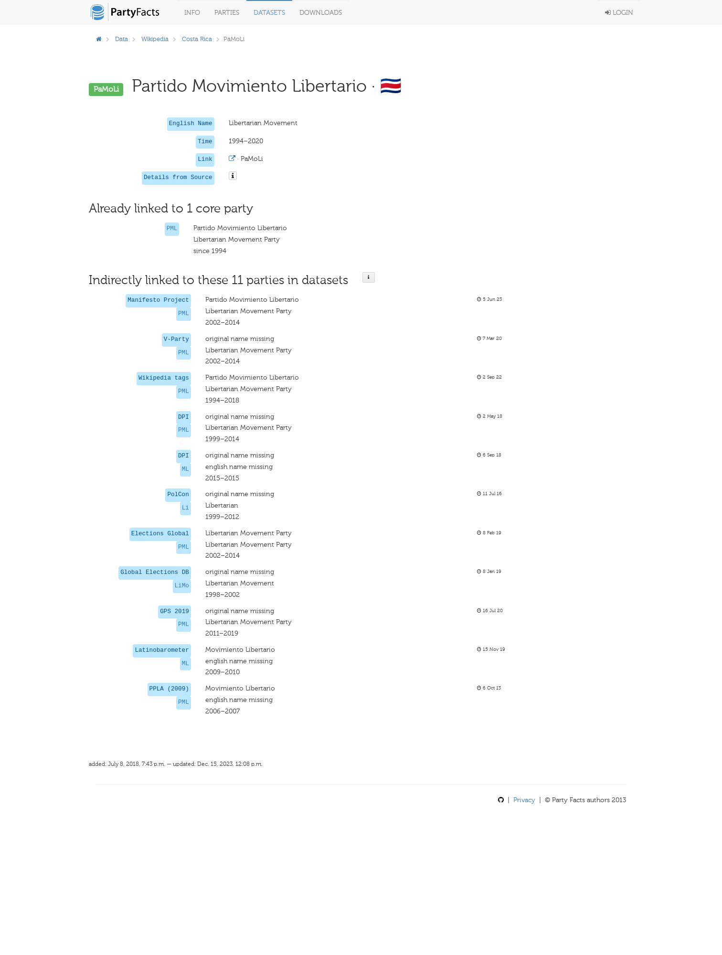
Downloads (320, 13)
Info (192, 13)
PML (172, 228)
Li (185, 508)
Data (121, 38)
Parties (226, 13)
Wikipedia (155, 38)
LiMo (182, 586)
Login (619, 13)
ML (185, 469)
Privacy (524, 800)
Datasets (269, 13)
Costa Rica (197, 38)
